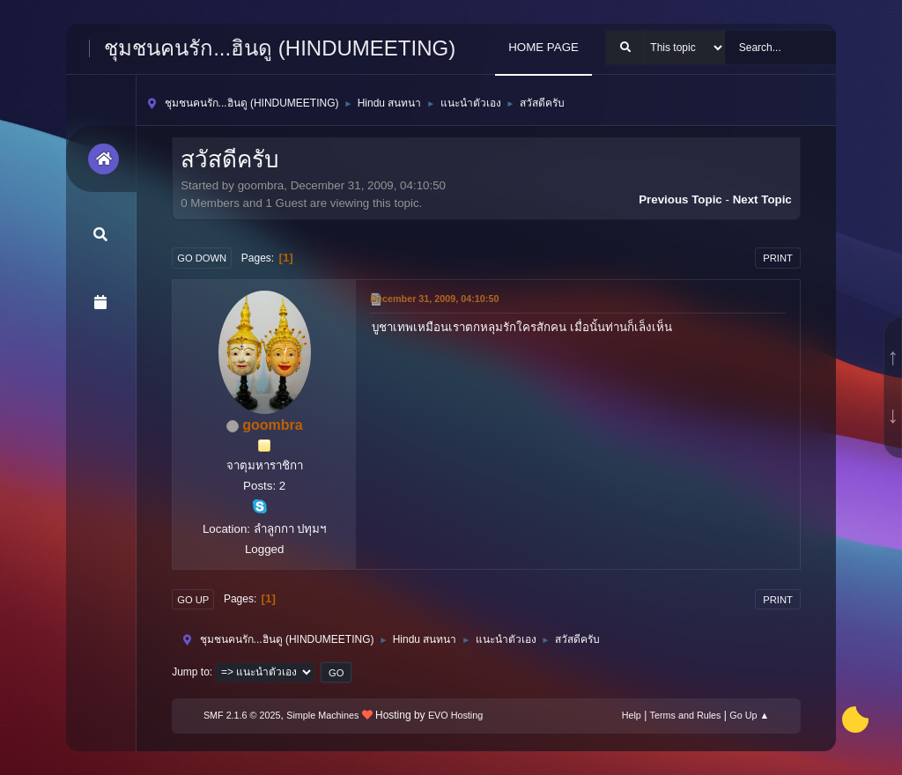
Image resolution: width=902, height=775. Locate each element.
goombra (272, 424)
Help (631, 715)
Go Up (193, 599)
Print (778, 258)
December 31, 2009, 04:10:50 (434, 298)
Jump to (191, 672)
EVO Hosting (455, 715)
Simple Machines (322, 715)
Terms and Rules (685, 715)
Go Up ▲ (749, 715)
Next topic (762, 199)
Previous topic (680, 199)
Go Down (201, 258)
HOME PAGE (543, 47)
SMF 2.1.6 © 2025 (242, 715)
